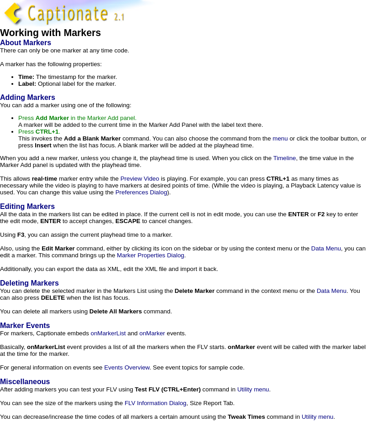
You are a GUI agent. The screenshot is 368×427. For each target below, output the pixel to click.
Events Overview (126, 367)
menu (280, 138)
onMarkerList (108, 333)
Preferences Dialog (141, 192)
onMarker (152, 333)
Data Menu (326, 248)
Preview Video (140, 178)
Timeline (284, 158)
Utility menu (253, 389)
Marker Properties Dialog (150, 255)
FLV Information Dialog (155, 403)
